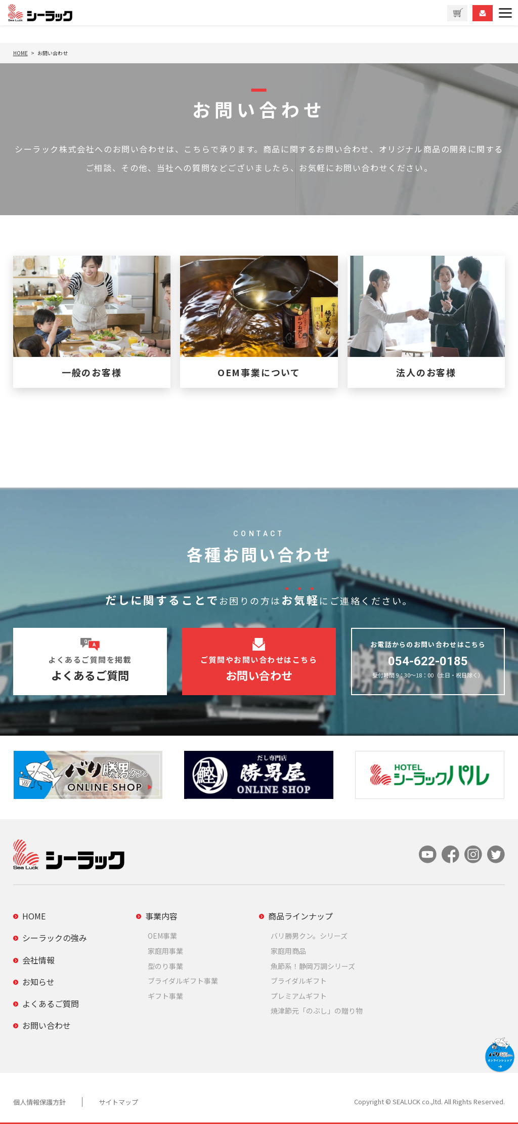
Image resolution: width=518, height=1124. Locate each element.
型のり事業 (165, 966)
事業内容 (161, 916)
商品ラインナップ (300, 916)
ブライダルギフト (299, 981)
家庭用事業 (165, 951)
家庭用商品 (288, 951)
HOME (34, 916)
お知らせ (38, 982)
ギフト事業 (165, 996)
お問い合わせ (46, 1025)
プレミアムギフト (299, 996)
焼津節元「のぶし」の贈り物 (317, 1011)
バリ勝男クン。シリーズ (309, 936)
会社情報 (38, 960)
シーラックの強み (54, 938)
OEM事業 (162, 936)
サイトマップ (118, 1102)
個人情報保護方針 (39, 1102)
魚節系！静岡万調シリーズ (313, 966)
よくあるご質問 (50, 1003)
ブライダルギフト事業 (183, 981)
